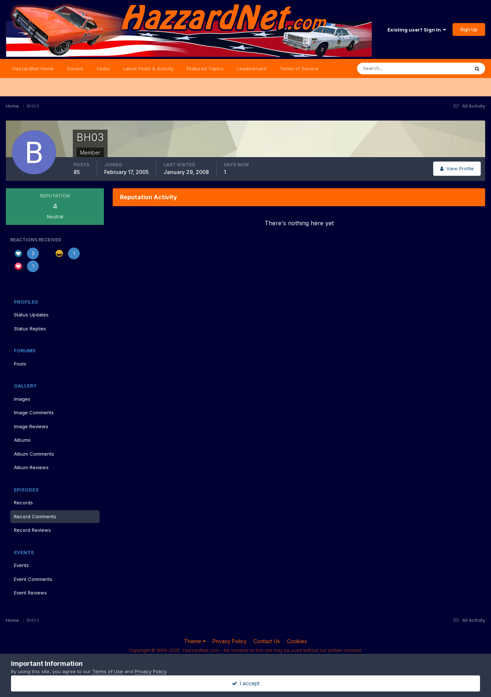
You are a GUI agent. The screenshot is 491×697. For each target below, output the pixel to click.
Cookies (297, 641)
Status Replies (30, 328)
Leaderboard (251, 68)
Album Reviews (31, 467)
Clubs (103, 68)
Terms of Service (299, 68)
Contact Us (267, 641)
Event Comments (33, 579)
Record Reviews (32, 530)
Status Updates (31, 315)
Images (22, 399)
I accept (245, 683)
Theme (195, 641)
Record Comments (35, 516)
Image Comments (34, 412)
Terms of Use (107, 671)
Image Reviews (31, 426)
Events (21, 565)
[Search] (389, 68)
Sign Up (468, 29)
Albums (22, 440)
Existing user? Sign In (416, 30)
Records (23, 502)
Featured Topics (205, 68)
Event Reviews (30, 593)
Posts (20, 364)
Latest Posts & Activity (148, 68)
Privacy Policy (230, 641)
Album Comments (34, 454)
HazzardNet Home (33, 68)
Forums (75, 68)
